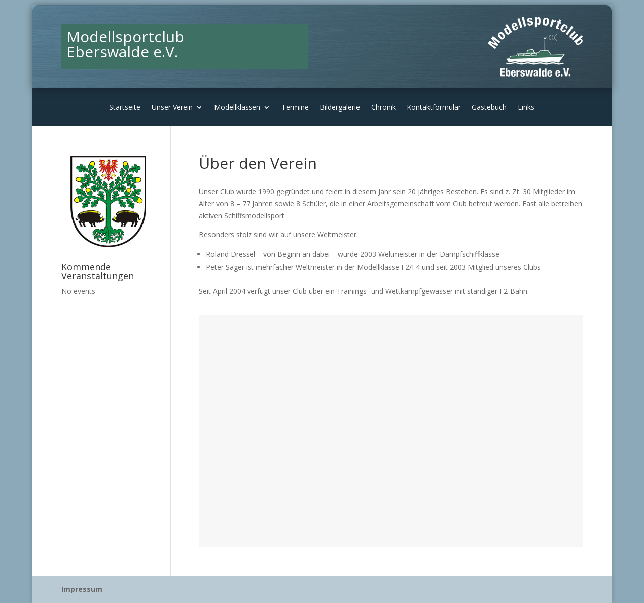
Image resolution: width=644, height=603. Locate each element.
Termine (295, 108)
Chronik (383, 108)
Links (526, 108)
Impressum (81, 589)
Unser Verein (172, 108)
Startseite (124, 108)
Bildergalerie (340, 108)
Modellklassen (237, 108)
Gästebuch (489, 108)
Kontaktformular (434, 108)
